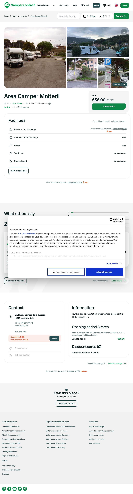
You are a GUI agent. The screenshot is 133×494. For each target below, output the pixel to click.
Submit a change (118, 121)
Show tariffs (109, 106)
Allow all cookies (104, 272)
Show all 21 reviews (15, 280)
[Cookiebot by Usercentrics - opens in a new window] (111, 220)
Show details (112, 264)
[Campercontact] (19, 5)
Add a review (119, 281)
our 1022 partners (26, 234)
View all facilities (18, 170)
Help (107, 5)
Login (124, 5)
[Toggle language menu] (116, 5)
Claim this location (66, 403)
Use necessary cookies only (66, 272)
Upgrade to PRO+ (75, 182)
